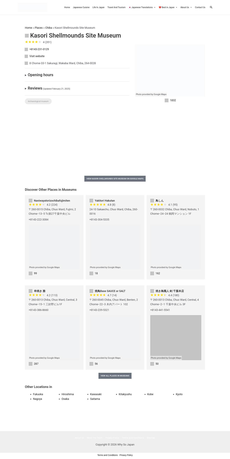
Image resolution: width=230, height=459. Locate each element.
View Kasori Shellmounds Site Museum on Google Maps (115, 179)
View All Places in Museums (115, 376)
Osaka (65, 399)
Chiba (48, 27)
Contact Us (200, 7)
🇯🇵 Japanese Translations (142, 7)
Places (39, 27)
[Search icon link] (211, 7)
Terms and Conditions (132, 438)
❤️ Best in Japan (168, 7)
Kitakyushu (125, 394)
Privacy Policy (112, 438)
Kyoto (179, 394)
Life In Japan (98, 7)
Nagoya (37, 399)
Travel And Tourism (116, 7)
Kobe (150, 394)
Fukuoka (38, 394)
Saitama (95, 399)
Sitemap (150, 438)
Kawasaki (96, 394)
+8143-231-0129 (39, 49)
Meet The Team (95, 438)
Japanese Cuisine (81, 7)
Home (67, 7)
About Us (186, 7)
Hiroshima (68, 394)
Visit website (37, 56)
